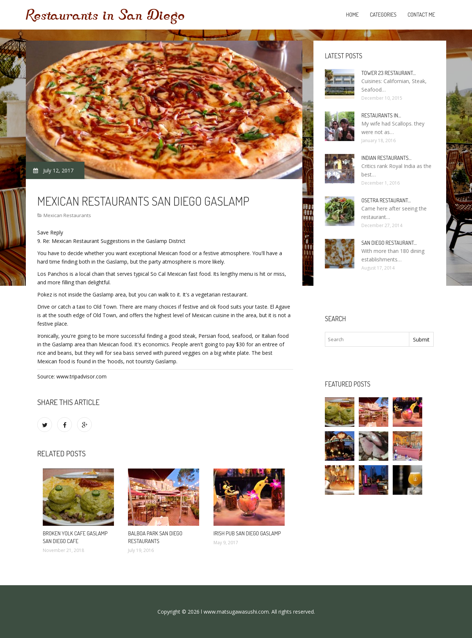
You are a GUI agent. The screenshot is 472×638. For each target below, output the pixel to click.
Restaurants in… (381, 115)
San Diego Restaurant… (389, 242)
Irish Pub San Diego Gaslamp (247, 533)
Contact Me (421, 14)
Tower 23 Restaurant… (388, 72)
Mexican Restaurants (67, 215)
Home (352, 14)
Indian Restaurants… (386, 157)
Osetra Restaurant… (386, 200)
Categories (383, 14)
